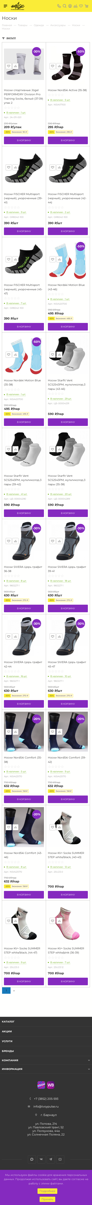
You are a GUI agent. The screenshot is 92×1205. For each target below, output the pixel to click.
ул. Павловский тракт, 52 (46, 1127)
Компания (10, 1060)
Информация (12, 1069)
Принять (47, 1199)
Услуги (7, 1041)
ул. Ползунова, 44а (46, 1131)
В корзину (24, 140)
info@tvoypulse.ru (46, 1106)
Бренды (8, 1051)
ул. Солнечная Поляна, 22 (46, 1134)
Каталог (8, 1021)
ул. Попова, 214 (46, 1123)
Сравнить (15, 66)
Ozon (41, 1085)
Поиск (64, 6)
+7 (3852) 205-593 (46, 1099)
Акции (7, 1031)
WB (50, 1085)
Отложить (9, 66)
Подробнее (47, 1191)
